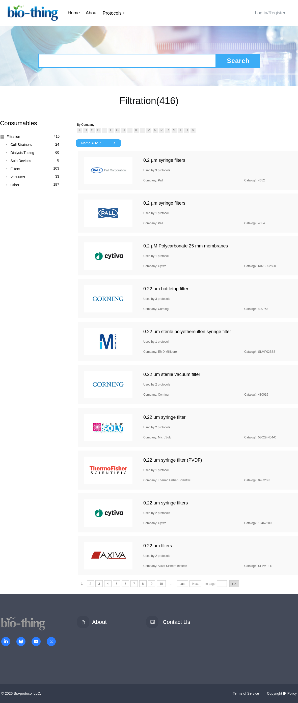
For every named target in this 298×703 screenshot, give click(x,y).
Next (195, 584)
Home (74, 12)
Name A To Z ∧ (98, 143)
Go (234, 584)
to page (210, 584)
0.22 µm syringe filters (165, 502)
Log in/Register (270, 12)
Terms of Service (246, 693)
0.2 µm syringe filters (164, 160)
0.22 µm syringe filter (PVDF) (172, 460)
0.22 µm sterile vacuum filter (171, 374)
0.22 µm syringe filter (164, 417)
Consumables (18, 123)
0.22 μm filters (157, 545)
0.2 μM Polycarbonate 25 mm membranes (185, 245)
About (92, 12)
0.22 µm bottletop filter (165, 288)
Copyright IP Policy (282, 693)
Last (182, 584)
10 (161, 584)
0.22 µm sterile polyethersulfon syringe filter (187, 331)
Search (238, 60)
